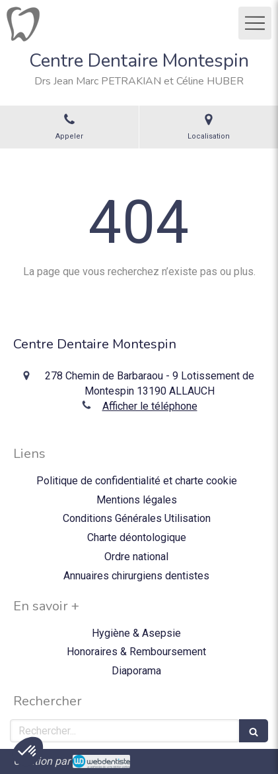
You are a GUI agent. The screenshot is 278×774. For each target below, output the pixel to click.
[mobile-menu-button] (254, 23)
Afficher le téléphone (149, 406)
